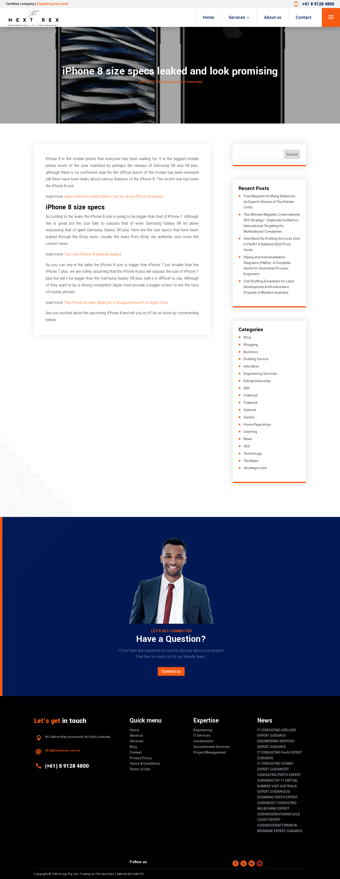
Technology (253, 453)
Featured (250, 395)
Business (251, 352)
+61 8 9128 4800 (318, 4)
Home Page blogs (257, 424)
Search (292, 154)
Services (236, 17)
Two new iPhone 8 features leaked (92, 254)
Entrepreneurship (257, 381)
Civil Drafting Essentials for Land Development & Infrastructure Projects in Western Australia (269, 286)
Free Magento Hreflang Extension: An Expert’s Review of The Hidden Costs (270, 201)
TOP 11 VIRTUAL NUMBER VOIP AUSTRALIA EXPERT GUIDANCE (277, 786)
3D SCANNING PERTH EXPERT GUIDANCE (277, 797)
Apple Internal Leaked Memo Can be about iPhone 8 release (113, 196)
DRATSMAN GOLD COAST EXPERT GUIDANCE (278, 819)
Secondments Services (211, 747)
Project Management (209, 752)
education (251, 366)
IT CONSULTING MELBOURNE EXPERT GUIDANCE (277, 808)
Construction (203, 741)
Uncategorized (169, 82)
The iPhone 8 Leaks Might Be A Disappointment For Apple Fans (116, 302)
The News (251, 461)
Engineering (202, 730)
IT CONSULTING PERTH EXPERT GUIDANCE (279, 774)
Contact (303, 17)
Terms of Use (140, 769)
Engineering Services (260, 374)
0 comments (192, 82)
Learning (250, 431)
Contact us (171, 671)
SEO (247, 446)
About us (272, 17)
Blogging (251, 345)
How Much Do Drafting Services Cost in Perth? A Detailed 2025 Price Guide (272, 244)
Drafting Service (256, 359)
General (250, 410)
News (248, 439)
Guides (249, 417)
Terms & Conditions (145, 763)
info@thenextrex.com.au (62, 750)
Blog (247, 337)
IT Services (202, 735)
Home (208, 17)
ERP (247, 388)
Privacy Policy (141, 758)
